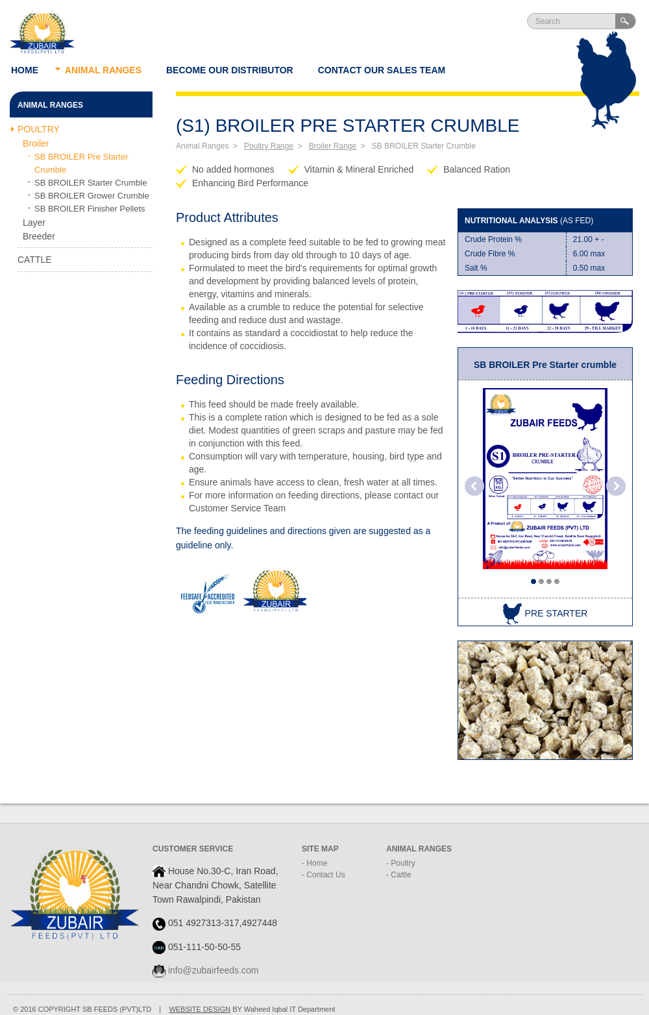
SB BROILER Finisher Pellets (89, 209)
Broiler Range (332, 146)
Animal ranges (103, 70)
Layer (34, 222)
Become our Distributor (229, 70)
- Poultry (400, 863)
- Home (314, 863)
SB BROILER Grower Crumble (91, 196)
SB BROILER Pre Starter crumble (545, 365)
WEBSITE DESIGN (199, 1009)
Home (24, 70)
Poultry (39, 129)
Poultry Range (268, 146)
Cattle (35, 259)
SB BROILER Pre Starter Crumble (81, 163)
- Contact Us (323, 874)
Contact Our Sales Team (382, 70)
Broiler (36, 143)
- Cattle (398, 874)
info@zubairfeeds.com (213, 970)
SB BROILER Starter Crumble (90, 183)
